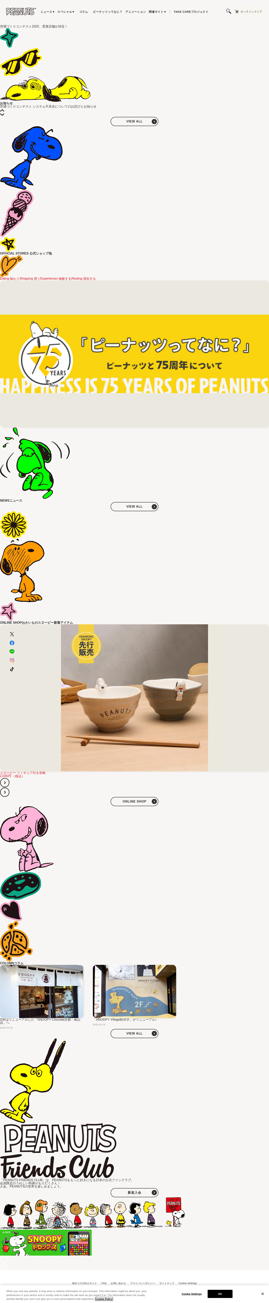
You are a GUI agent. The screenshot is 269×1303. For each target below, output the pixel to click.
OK (220, 1293)
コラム (83, 11)
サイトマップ (166, 1283)
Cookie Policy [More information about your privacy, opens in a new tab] (103, 1298)
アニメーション (135, 11)
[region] (134, 1294)
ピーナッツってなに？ (107, 11)
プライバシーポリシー (142, 1283)
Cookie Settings (188, 1283)
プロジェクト (191, 11)
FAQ (103, 1283)
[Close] (262, 1293)
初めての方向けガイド (84, 1283)
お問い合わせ (118, 1283)
